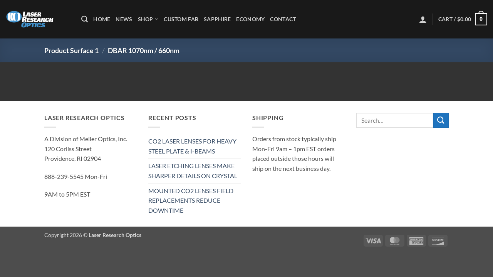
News (124, 19)
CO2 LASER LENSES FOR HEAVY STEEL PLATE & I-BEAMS (192, 146)
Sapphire (217, 19)
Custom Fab (181, 19)
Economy (250, 19)
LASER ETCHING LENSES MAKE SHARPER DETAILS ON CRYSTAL (192, 170)
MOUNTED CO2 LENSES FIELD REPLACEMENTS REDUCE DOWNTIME (190, 200)
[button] (423, 19)
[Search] (84, 19)
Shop (148, 19)
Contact (283, 19)
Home (101, 19)
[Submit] (441, 120)
